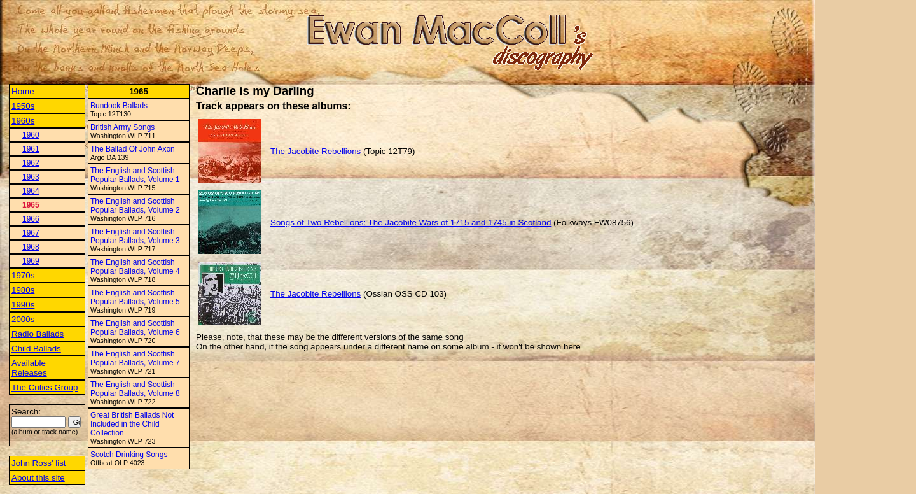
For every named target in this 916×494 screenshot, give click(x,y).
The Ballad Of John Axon (132, 149)
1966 (30, 219)
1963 (30, 177)
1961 (30, 149)
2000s (22, 319)
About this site (38, 478)
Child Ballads (36, 348)
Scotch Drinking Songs (128, 454)
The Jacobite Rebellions (315, 151)
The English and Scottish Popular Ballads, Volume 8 (135, 389)
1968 (30, 247)
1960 (30, 135)
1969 (30, 261)
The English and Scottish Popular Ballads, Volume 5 (135, 297)
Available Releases (29, 368)
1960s (22, 120)
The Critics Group (44, 387)
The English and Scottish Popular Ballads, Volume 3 (135, 236)
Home (22, 91)
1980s (22, 290)
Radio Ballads (37, 334)
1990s (22, 304)
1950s (22, 106)
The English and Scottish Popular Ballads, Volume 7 (135, 358)
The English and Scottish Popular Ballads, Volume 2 (135, 206)
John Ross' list (38, 463)
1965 (30, 205)
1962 (30, 163)
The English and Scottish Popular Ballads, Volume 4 (135, 267)
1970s (22, 275)
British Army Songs (122, 127)
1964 (30, 191)
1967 (30, 233)
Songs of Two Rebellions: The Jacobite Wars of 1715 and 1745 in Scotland (410, 222)
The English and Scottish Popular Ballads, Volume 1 (135, 175)
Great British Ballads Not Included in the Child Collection (132, 424)
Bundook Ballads (119, 105)
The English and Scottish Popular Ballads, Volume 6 (135, 328)
